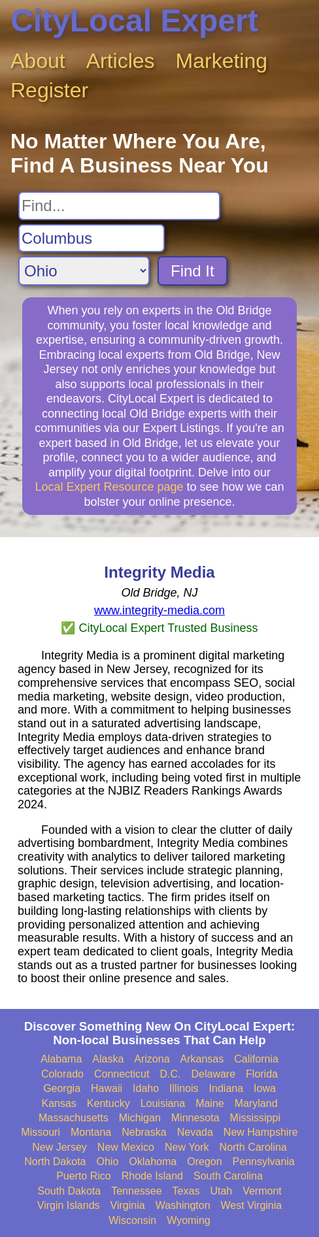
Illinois (183, 1088)
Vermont (262, 1190)
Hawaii (106, 1088)
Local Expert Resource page (109, 486)
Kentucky (108, 1103)
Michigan (140, 1117)
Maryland (256, 1103)
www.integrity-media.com (159, 610)
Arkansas (202, 1058)
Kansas (58, 1103)
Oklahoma (152, 1161)
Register (49, 90)
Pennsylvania (264, 1161)
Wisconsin (132, 1220)
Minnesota (195, 1117)
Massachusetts (74, 1117)
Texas (186, 1190)
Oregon (204, 1161)
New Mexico (125, 1147)
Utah (221, 1190)
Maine (209, 1103)
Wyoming (188, 1220)
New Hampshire (261, 1132)
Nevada (195, 1132)
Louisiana (163, 1103)
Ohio (108, 1161)
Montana (91, 1132)
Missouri (40, 1132)
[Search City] (91, 238)
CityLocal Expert (134, 20)
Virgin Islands (68, 1205)
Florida (262, 1074)
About (37, 61)
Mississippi (255, 1117)
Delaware (213, 1074)
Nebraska (144, 1132)
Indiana (226, 1088)
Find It (192, 271)
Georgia (61, 1088)
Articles (120, 61)
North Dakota (55, 1161)
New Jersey (59, 1147)
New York (187, 1147)
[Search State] (84, 271)
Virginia (127, 1205)
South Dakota (69, 1190)
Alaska (108, 1058)
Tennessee (136, 1190)
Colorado (62, 1074)
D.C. (170, 1074)
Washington (183, 1205)
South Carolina (228, 1175)
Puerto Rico (83, 1175)
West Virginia (251, 1205)
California (256, 1058)
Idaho (146, 1088)
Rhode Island (152, 1175)
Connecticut (122, 1074)
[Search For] (119, 205)
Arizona (151, 1058)
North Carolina (253, 1147)
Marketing (222, 61)
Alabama (61, 1058)
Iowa (265, 1088)
